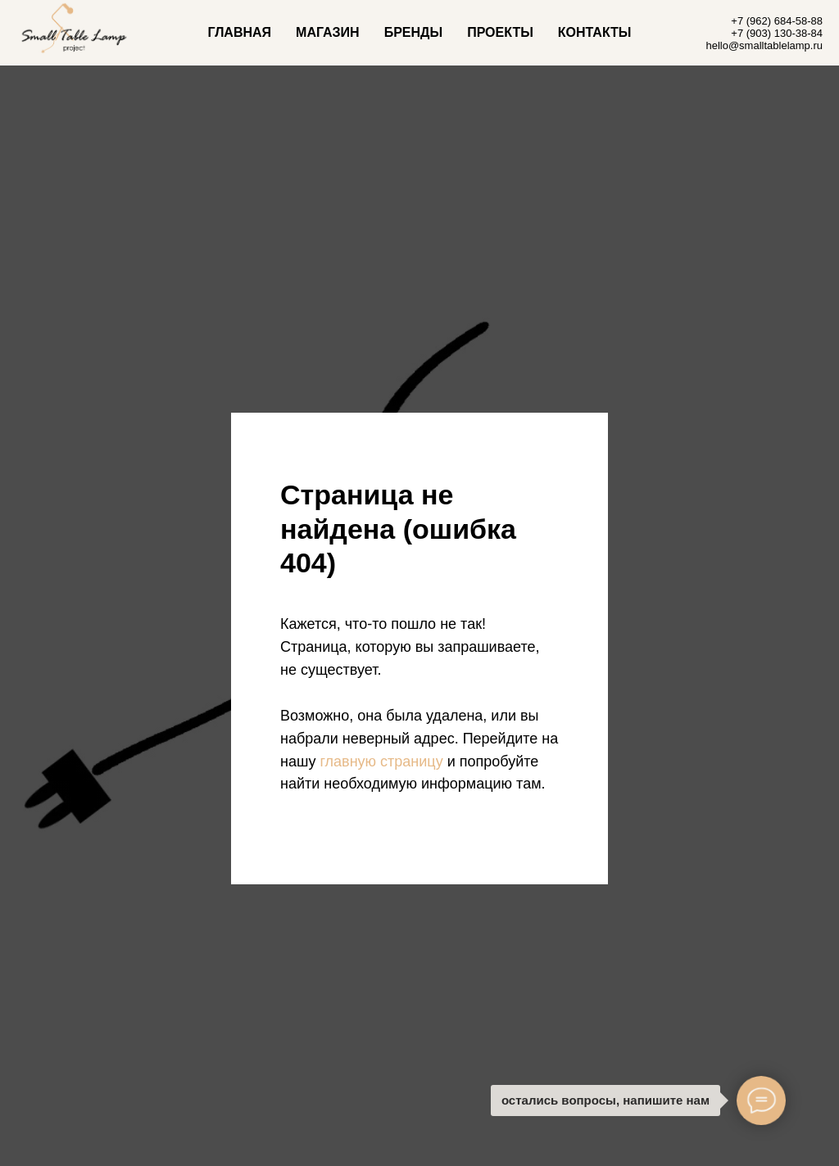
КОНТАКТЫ (595, 32)
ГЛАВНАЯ (239, 32)
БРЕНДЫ (413, 32)
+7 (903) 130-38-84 (777, 33)
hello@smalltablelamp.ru (764, 45)
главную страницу (381, 761)
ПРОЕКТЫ (500, 32)
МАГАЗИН (328, 32)
